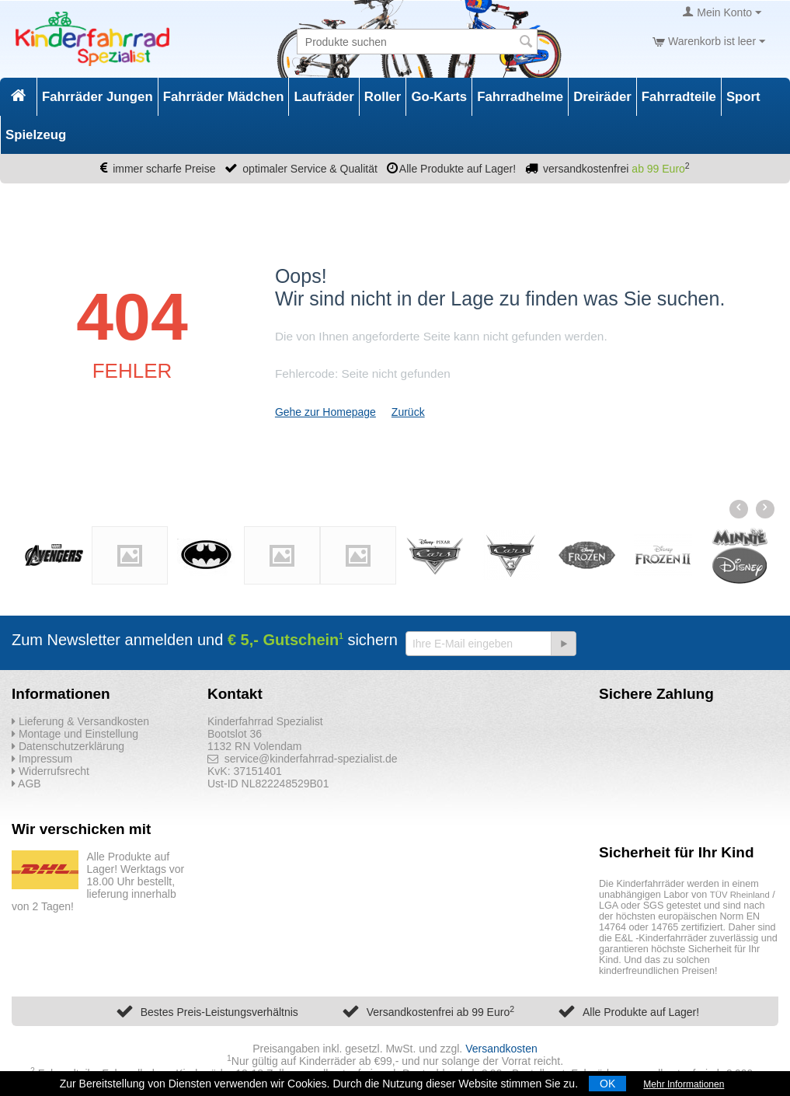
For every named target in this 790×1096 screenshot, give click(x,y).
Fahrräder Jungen (97, 96)
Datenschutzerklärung (68, 746)
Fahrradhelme (520, 96)
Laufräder (323, 96)
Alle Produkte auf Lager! (641, 1012)
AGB (26, 783)
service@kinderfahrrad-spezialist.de (302, 758)
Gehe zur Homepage (325, 412)
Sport (743, 96)
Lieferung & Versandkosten (80, 721)
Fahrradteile (679, 96)
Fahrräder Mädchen (223, 96)
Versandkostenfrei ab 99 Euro (440, 1012)
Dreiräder (602, 96)
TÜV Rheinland (740, 894)
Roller (383, 96)
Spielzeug (35, 134)
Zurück (408, 412)
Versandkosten (501, 1048)
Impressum (42, 758)
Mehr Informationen (683, 1084)
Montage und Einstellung (75, 734)
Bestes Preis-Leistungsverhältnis (219, 1012)
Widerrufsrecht (50, 771)
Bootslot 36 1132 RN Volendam (254, 740)
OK (607, 1083)
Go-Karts (439, 96)
